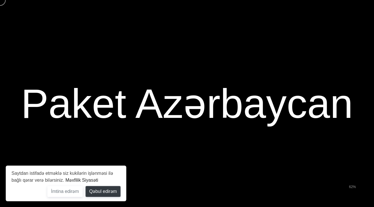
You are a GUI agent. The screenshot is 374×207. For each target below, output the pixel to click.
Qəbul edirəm (103, 191)
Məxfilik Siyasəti (81, 180)
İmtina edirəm (65, 191)
